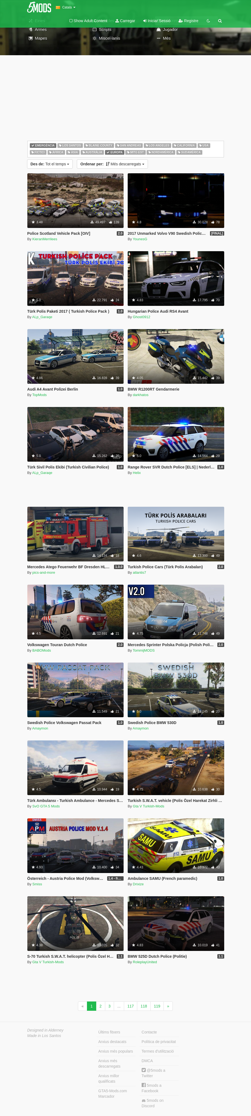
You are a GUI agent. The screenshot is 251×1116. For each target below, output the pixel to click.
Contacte (149, 1032)
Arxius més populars (115, 1051)
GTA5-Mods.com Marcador (112, 1094)
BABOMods (41, 650)
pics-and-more (43, 572)
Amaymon (40, 728)
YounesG (140, 239)
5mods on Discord (153, 1103)
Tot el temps (50, 164)
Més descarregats (112, 164)
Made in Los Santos (44, 1035)
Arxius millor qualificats (108, 1078)
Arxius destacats (112, 1041)
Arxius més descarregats (109, 1063)
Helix (137, 473)
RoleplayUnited (145, 962)
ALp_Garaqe (42, 317)
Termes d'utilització (158, 1051)
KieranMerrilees (44, 239)
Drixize (138, 884)
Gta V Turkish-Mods (148, 806)
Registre (188, 21)
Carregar (125, 21)
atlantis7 (139, 572)
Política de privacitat (159, 1041)
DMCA (147, 1061)
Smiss (37, 884)
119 (157, 1006)
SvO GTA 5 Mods (46, 806)
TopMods (39, 395)
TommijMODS (144, 650)
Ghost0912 (141, 317)
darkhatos (140, 395)
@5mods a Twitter (153, 1073)
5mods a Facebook (152, 1088)
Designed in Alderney (45, 1030)
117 (130, 1006)
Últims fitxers (109, 1032)
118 (144, 1006)
